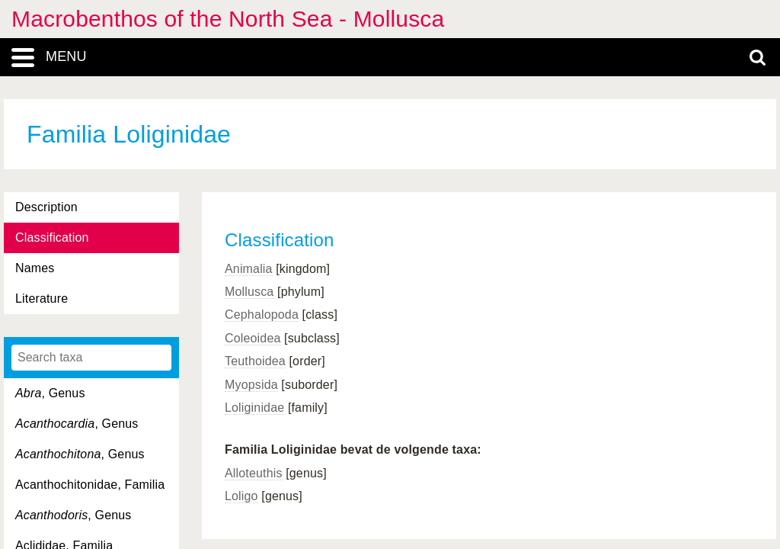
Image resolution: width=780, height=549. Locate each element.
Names (34, 268)
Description (46, 207)
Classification (52, 237)
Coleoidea (253, 338)
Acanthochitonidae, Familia (90, 484)
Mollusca (249, 291)
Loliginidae (254, 407)
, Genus (50, 393)
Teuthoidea (255, 361)
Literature (41, 298)
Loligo (241, 496)
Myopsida (251, 384)
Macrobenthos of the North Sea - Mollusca (227, 18)
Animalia (249, 268)
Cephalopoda (262, 314)
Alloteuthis (254, 473)
